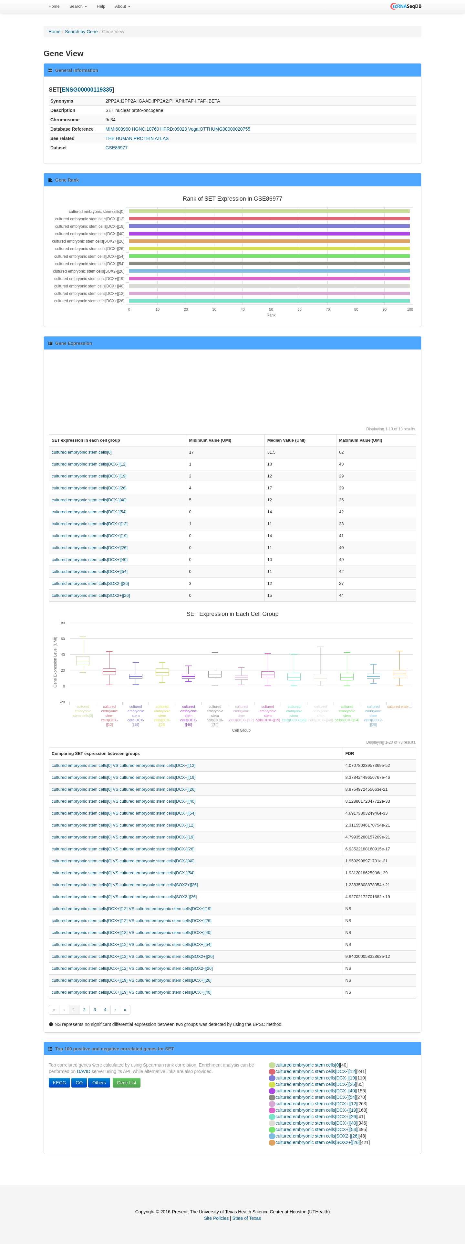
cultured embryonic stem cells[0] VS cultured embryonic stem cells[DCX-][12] (123, 825)
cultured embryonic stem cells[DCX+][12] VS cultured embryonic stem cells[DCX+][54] (132, 944)
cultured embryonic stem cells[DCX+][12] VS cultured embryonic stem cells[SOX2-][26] (132, 968)
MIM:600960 (118, 129)
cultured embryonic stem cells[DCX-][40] (89, 499)
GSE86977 (117, 147)
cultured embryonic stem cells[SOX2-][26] (90, 583)
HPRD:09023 (173, 129)
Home (54, 6)
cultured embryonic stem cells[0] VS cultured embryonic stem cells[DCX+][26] (123, 789)
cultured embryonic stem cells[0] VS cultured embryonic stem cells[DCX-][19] (123, 837)
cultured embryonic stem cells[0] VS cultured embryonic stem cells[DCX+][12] (123, 765)
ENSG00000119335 (87, 89)
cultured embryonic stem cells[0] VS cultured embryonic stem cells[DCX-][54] (123, 872)
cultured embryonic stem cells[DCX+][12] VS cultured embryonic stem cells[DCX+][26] (132, 920)
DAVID (83, 1071)
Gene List (126, 1082)
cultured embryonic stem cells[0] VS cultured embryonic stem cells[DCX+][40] (123, 801)
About (122, 6)
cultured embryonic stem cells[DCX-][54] (89, 511)
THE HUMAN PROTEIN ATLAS (137, 138)
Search (78, 6)
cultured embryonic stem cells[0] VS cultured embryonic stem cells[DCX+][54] (123, 813)
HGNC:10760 (145, 129)
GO (79, 1082)
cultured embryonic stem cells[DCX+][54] (90, 571)
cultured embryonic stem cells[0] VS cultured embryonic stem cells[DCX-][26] (123, 849)
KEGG (59, 1082)
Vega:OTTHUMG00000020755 (219, 129)
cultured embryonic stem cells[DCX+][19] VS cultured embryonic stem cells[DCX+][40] (132, 992)
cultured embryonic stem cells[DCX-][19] (89, 476)
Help (101, 6)
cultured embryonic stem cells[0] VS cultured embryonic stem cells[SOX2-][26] (124, 896)
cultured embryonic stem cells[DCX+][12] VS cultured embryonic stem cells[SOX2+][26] (133, 956)
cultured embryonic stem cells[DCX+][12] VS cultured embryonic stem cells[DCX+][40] (132, 932)
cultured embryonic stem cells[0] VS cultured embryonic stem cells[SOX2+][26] (125, 884)
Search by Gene (81, 31)
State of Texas (246, 1218)
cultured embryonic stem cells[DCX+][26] (90, 547)
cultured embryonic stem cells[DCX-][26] (89, 488)
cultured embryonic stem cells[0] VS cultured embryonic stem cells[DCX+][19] (123, 777)
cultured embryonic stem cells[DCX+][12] (90, 523)
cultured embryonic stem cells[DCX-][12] (89, 464)
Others (99, 1082)
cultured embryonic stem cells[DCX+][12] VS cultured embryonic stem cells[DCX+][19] (132, 908)
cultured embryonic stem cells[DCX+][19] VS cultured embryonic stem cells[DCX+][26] (132, 980)
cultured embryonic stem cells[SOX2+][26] (91, 595)
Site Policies (216, 1218)
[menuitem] (54, 6)
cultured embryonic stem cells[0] (82, 452)
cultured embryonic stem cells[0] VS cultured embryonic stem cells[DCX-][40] (123, 860)
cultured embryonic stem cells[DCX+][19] (90, 535)
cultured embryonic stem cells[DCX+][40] (90, 559)
